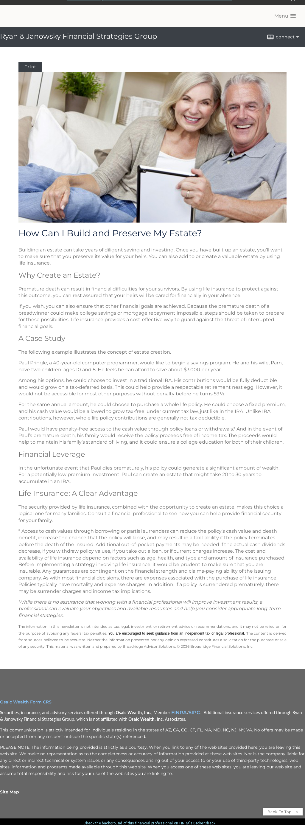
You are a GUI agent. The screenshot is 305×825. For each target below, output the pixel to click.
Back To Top (282, 808)
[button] (285, 12)
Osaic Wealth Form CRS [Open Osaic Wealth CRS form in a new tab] (26, 698)
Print (30, 63)
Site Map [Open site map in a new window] (9, 788)
